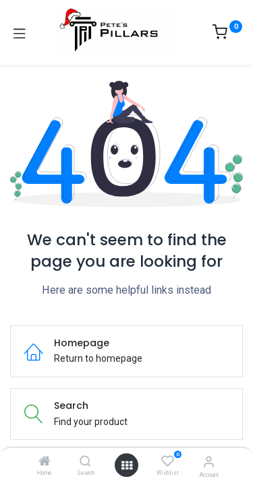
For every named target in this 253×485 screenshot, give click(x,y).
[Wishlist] (167, 461)
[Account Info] (208, 462)
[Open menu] (126, 465)
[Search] (85, 462)
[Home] (44, 462)
